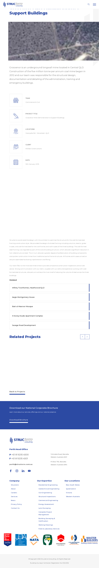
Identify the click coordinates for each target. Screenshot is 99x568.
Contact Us (15, 508)
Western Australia (73, 496)
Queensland (71, 489)
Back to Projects (17, 391)
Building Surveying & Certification (47, 520)
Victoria (69, 493)
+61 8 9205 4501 (19, 458)
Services (14, 496)
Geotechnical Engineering (49, 489)
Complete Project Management (45, 513)
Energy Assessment (46, 504)
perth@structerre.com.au (20, 464)
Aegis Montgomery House (23, 297)
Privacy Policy (16, 504)
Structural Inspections (47, 496)
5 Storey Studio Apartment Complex (27, 316)
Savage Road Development (24, 325)
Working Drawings (46, 525)
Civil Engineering (45, 493)
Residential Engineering (48, 485)
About (13, 489)
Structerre (15, 485)
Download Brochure (18, 420)
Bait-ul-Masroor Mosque (22, 306)
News (13, 500)
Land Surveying (45, 508)
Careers (14, 493)
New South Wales (73, 485)
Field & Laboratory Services (49, 529)
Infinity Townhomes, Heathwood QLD (28, 288)
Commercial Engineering (48, 500)
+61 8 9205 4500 (20, 454)
